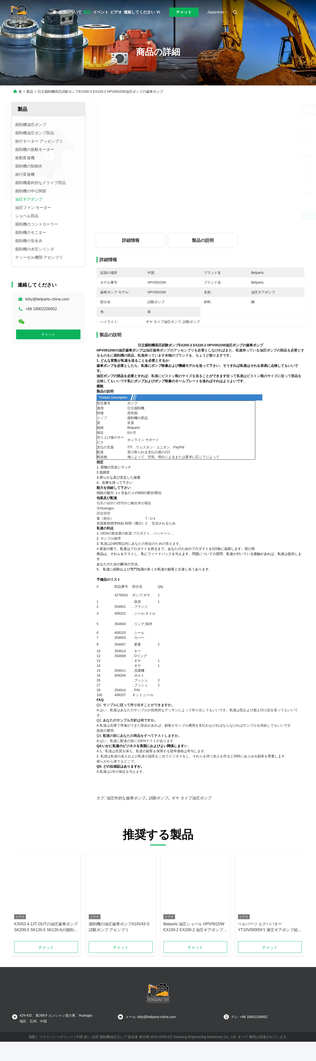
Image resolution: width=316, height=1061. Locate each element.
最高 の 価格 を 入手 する (226, 216)
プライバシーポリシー (56, 1045)
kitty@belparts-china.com (47, 299)
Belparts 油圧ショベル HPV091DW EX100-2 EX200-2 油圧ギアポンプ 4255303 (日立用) (193, 935)
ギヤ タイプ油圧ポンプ (192, 806)
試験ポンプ (158, 806)
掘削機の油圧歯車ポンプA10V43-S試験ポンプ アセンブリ (119, 935)
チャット (184, 12)
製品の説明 (203, 240)
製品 (87, 12)
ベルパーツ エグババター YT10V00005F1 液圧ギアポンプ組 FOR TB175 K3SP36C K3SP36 (268, 935)
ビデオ (116, 12)
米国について (70, 12)
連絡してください (139, 12)
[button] (24, 906)
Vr (158, 12)
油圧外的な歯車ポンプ (126, 806)
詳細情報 (130, 240)
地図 (32, 1045)
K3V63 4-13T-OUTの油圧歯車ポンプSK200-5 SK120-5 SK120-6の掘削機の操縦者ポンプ (46, 935)
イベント (101, 12)
